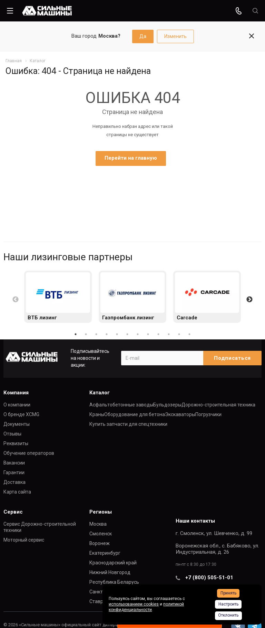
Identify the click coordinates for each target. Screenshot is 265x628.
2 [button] (85, 334)
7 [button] (137, 334)
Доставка (14, 482)
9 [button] (158, 334)
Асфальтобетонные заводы (121, 404)
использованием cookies (134, 604)
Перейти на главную (131, 158)
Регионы (100, 512)
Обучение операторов (28, 453)
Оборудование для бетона (134, 414)
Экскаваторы (180, 414)
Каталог (99, 393)
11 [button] (179, 334)
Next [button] (249, 299)
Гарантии (13, 472)
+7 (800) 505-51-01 (209, 577)
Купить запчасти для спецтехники (128, 424)
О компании (16, 404)
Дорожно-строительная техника (218, 404)
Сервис (13, 512)
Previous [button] (15, 299)
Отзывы (12, 434)
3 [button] (96, 334)
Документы (16, 424)
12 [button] (189, 334)
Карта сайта (17, 492)
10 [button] (168, 334)
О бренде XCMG (21, 414)
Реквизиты (15, 443)
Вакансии (14, 463)
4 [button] (106, 334)
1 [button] (75, 334)
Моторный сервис (23, 540)
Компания (16, 393)
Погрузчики (208, 414)
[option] (58, 297)
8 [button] (148, 334)
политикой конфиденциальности (146, 607)
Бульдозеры (167, 404)
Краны (96, 414)
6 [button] (127, 334)
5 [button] (117, 334)
